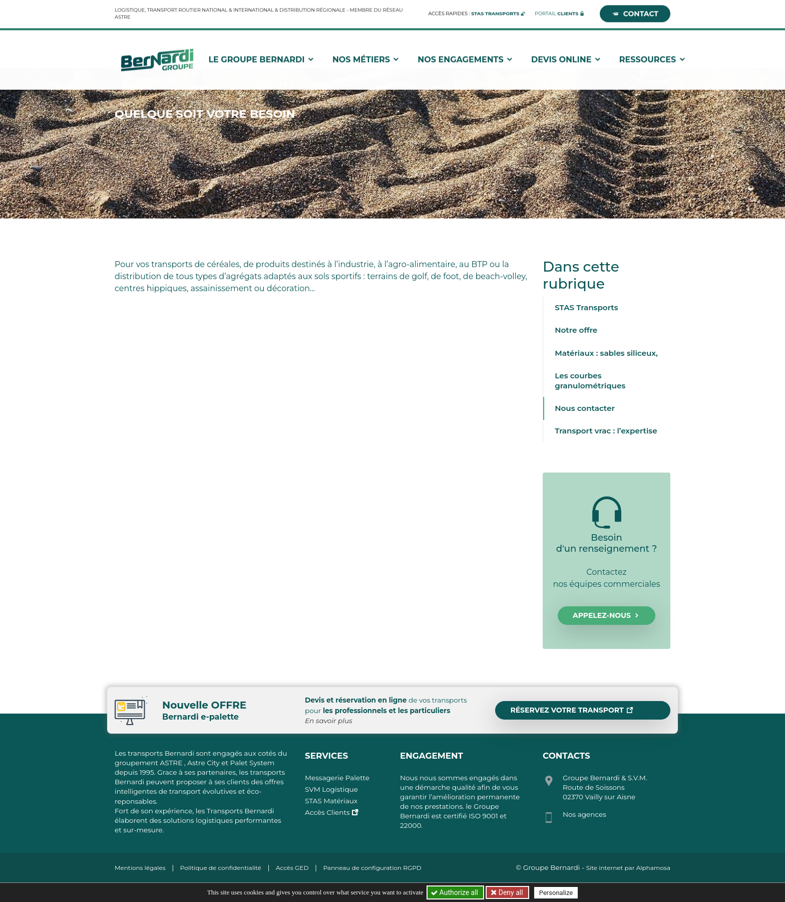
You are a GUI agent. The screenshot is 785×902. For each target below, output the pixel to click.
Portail (556, 12)
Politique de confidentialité (220, 867)
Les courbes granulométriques (590, 380)
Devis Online (566, 58)
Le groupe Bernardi (261, 58)
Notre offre (576, 330)
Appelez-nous (606, 615)
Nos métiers (366, 58)
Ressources (652, 58)
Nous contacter (585, 408)
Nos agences (584, 814)
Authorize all (455, 892)
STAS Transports (586, 307)
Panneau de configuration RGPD (372, 867)
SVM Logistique (331, 789)
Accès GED (292, 867)
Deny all (510, 892)
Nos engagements (466, 58)
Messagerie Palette (337, 778)
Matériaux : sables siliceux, (606, 353)
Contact (635, 12)
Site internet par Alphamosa (628, 867)
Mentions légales (140, 867)
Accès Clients (327, 812)
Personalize (556, 892)
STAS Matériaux (331, 801)
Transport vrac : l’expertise (606, 430)
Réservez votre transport (571, 710)
